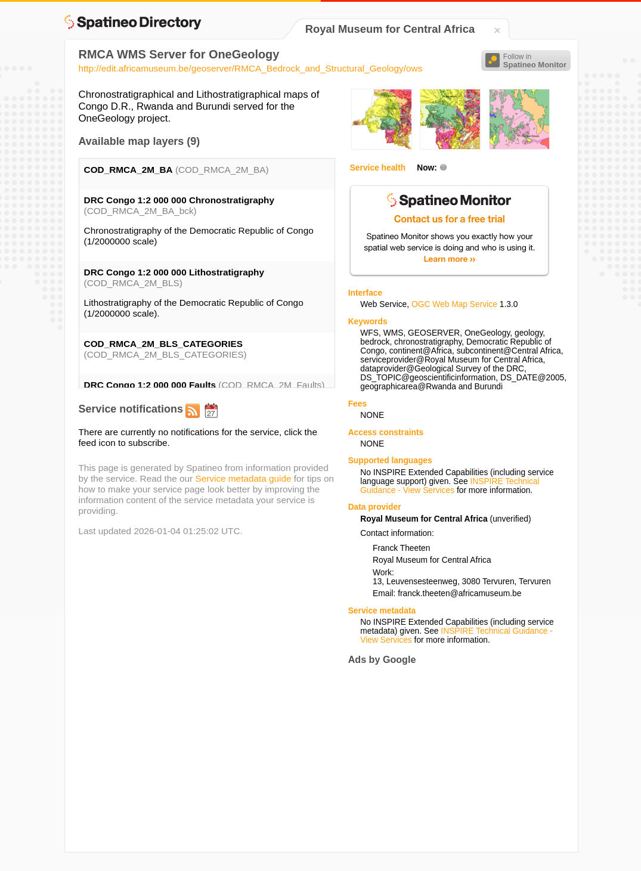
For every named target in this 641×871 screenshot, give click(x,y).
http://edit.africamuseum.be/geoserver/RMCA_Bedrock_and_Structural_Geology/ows (251, 68)
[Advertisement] (448, 758)
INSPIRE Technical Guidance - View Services (449, 486)
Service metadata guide (243, 478)
